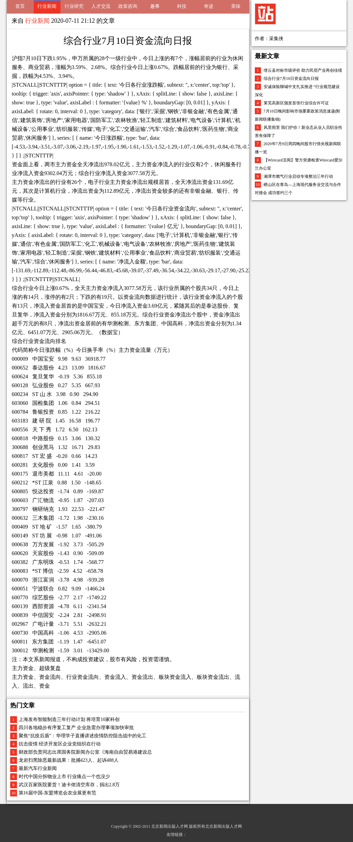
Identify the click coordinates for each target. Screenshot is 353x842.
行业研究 (74, 6)
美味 (236, 6)
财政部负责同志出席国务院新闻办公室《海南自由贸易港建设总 (85, 752)
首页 (20, 6)
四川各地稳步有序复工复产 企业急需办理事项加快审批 (76, 727)
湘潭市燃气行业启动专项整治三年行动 (298, 176)
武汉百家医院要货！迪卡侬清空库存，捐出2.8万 (69, 784)
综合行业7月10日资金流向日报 (291, 78)
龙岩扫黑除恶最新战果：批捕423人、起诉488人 (69, 760)
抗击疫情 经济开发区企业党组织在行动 (60, 743)
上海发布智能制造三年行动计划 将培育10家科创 (69, 719)
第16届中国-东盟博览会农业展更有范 (57, 792)
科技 (182, 6)
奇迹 (208, 6)
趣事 (155, 6)
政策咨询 (127, 6)
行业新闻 (46, 6)
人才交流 (100, 6)
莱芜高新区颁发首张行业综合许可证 (296, 103)
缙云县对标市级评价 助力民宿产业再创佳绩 (303, 70)
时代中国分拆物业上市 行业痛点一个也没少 (64, 776)
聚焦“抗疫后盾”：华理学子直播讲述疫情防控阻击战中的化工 (82, 735)
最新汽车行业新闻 (38, 768)
